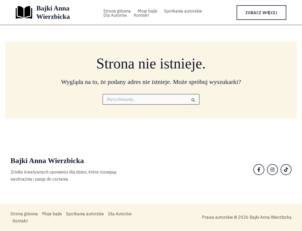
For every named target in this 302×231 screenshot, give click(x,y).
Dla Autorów (115, 15)
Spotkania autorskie (183, 11)
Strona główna (117, 11)
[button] (261, 12)
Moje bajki (147, 11)
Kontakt (141, 15)
